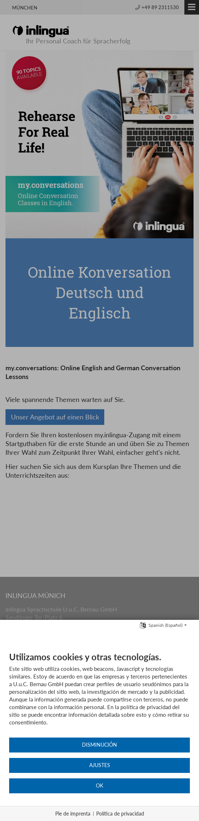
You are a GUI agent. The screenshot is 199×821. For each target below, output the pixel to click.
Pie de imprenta (72, 813)
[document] (99, 694)
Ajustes (99, 765)
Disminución (99, 745)
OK (99, 786)
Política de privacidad (120, 813)
